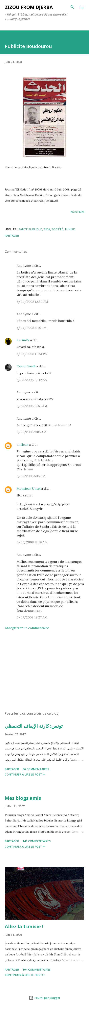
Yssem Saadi (26, 366)
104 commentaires (37, 969)
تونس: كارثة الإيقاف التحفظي (34, 726)
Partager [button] (12, 235)
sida (47, 229)
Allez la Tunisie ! (24, 926)
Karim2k (23, 340)
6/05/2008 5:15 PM (31, 476)
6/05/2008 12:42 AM (32, 380)
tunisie (70, 229)
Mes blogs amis (23, 798)
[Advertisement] (44, 670)
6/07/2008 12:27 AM (32, 617)
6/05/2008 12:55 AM (32, 406)
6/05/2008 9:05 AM (31, 432)
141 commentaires (37, 841)
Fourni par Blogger (44, 998)
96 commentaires (36, 769)
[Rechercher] (72, 7)
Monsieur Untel (28, 488)
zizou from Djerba (29, 7)
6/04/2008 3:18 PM (31, 328)
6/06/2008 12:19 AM (32, 542)
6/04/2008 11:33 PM (32, 354)
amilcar (22, 444)
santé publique (30, 229)
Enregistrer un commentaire (27, 628)
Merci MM (77, 212)
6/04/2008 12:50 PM (32, 302)
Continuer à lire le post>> (25, 774)
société (57, 229)
